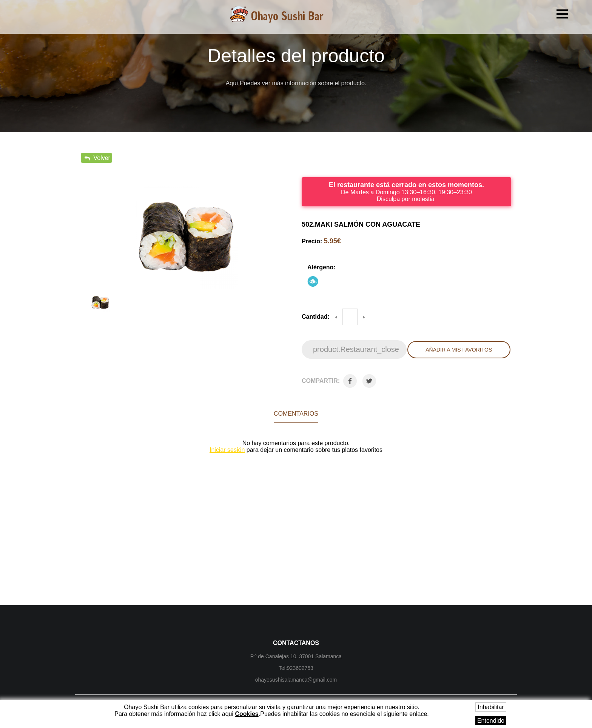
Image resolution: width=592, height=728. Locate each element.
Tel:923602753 (296, 668)
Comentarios (296, 413)
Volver (97, 158)
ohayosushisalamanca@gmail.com (296, 680)
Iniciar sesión (227, 450)
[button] (562, 13)
